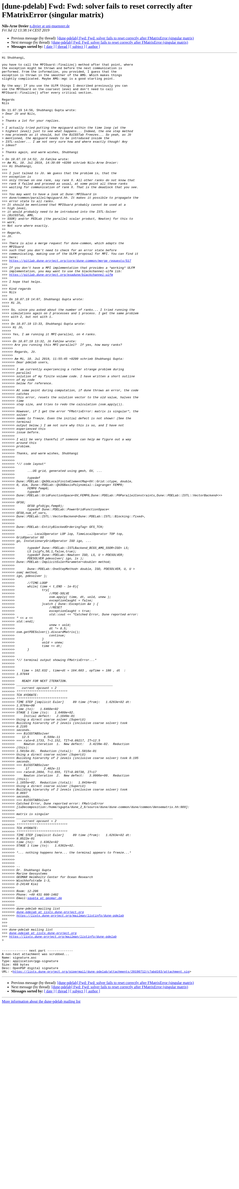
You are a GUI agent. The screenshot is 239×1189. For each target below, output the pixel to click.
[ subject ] (77, 47)
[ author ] (93, 47)
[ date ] (49, 47)
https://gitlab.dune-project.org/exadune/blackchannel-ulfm (61, 319)
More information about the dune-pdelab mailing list (41, 1185)
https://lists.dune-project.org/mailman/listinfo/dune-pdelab (70, 1088)
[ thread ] (62, 47)
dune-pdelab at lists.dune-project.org (50, 1083)
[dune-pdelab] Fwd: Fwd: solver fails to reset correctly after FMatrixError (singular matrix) (125, 38)
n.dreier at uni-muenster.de (50, 26)
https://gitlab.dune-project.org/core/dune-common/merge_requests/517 (70, 302)
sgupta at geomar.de (44, 1067)
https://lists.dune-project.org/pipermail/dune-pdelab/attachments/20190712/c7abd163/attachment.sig (101, 1155)
